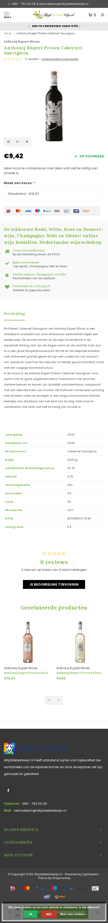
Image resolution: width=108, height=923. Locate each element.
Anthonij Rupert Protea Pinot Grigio (78, 673)
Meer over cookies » (73, 914)
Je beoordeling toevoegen (54, 584)
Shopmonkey (61, 878)
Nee (49, 914)
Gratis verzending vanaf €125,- (54, 26)
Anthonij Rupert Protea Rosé (26, 673)
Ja (30, 914)
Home (7, 33)
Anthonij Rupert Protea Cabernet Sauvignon (46, 33)
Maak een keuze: (19, 183)
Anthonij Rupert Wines (22, 41)
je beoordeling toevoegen (60, 59)
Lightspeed (90, 874)
